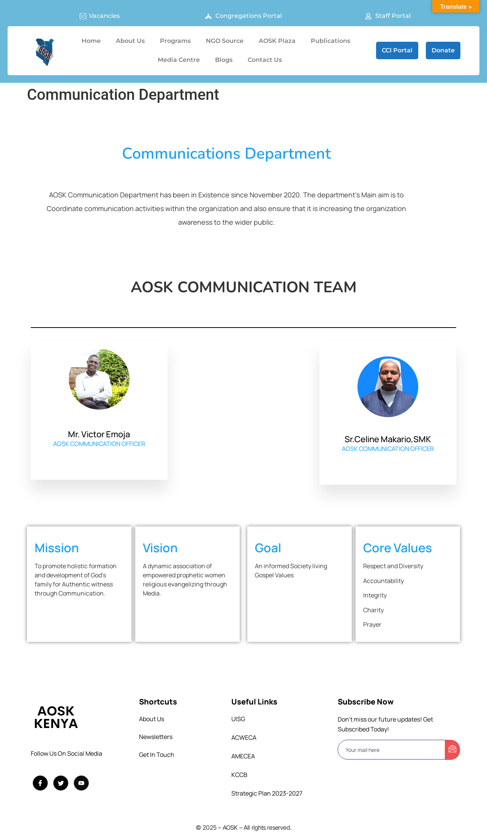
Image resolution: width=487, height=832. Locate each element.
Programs (175, 40)
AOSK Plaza (277, 40)
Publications (330, 40)
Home (91, 40)
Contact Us (265, 59)
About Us (130, 40)
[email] (392, 750)
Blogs (223, 59)
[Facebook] (40, 783)
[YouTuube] (81, 783)
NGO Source (225, 40)
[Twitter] (60, 783)
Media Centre (179, 59)
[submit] (452, 750)
